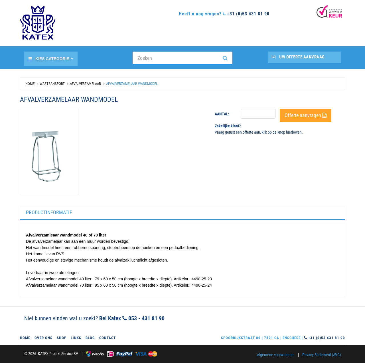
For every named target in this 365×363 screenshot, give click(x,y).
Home (30, 83)
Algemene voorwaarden (276, 354)
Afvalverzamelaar (85, 83)
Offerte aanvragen (306, 115)
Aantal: (222, 114)
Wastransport (52, 83)
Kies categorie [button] (51, 58)
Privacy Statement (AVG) (321, 354)
